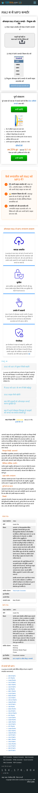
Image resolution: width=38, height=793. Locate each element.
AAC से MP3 (12, 682)
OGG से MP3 (12, 744)
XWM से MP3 (12, 702)
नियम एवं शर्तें (19, 777)
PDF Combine (17, 762)
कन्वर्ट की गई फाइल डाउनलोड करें (19, 86)
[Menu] (35, 2)
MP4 (17, 68)
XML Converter (7, 762)
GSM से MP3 (12, 680)
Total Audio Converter (19, 590)
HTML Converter (18, 760)
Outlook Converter (18, 757)
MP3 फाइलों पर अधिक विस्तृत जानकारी (23, 658)
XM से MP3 (11, 689)
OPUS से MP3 (12, 700)
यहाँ (29, 354)
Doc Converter (7, 760)
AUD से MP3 (12, 693)
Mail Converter (29, 757)
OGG (18, 74)
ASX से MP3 (11, 698)
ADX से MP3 (12, 687)
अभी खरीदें (19, 109)
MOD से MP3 (12, 695)
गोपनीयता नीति (11, 777)
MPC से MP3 (12, 691)
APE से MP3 (11, 741)
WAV (17, 71)
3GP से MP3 (11, 704)
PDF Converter (7, 757)
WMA (18, 64)
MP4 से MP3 (12, 676)
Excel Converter (28, 760)
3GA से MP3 (11, 711)
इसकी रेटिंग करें (19, 422)
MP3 (17, 61)
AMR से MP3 (12, 722)
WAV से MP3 (12, 684)
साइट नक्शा (4, 777)
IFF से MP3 (11, 678)
